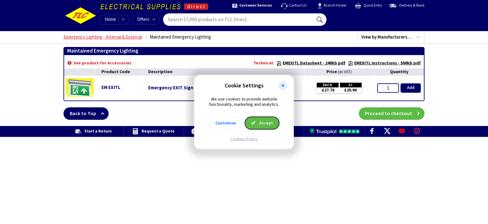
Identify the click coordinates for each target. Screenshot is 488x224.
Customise (225, 123)
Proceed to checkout (395, 113)
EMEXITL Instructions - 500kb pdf (384, 63)
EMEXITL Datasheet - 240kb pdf (310, 63)
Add (411, 88)
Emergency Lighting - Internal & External (102, 37)
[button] (283, 86)
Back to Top (89, 113)
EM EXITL (110, 87)
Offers (146, 19)
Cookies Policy (244, 139)
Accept (262, 123)
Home (110, 19)
